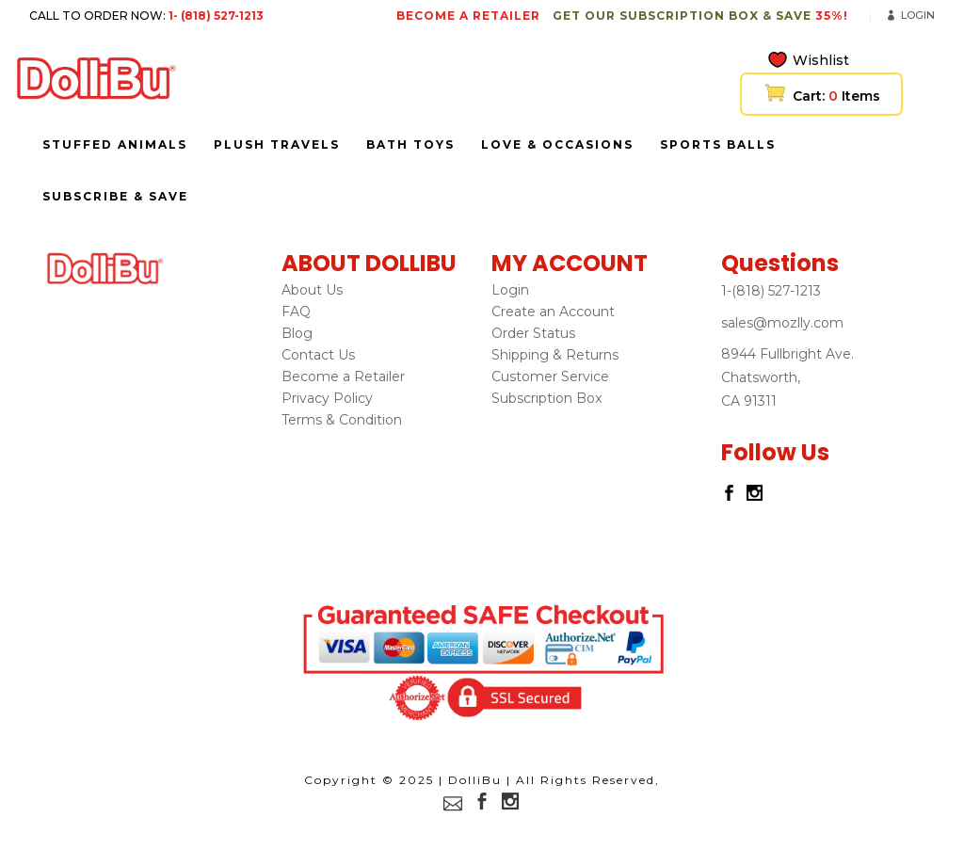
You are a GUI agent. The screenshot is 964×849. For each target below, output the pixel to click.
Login (918, 15)
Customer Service (550, 376)
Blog (297, 333)
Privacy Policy (327, 398)
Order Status (533, 333)
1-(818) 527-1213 (771, 290)
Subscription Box (546, 398)
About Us (312, 289)
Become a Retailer (343, 376)
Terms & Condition (341, 419)
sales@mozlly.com (782, 322)
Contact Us (318, 354)
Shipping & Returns (555, 354)
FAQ (296, 311)
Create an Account (553, 311)
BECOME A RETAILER (468, 15)
